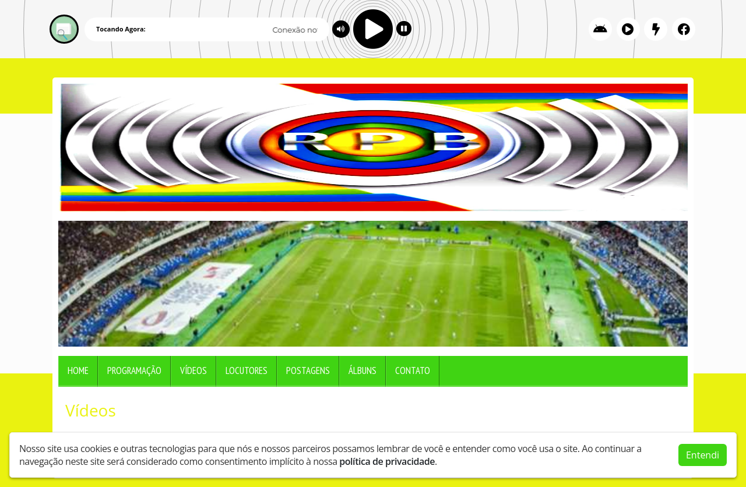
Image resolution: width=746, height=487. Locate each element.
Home (78, 370)
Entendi (702, 455)
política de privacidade (387, 461)
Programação (134, 370)
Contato (412, 370)
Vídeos (193, 370)
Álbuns (362, 370)
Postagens (308, 370)
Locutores (247, 370)
